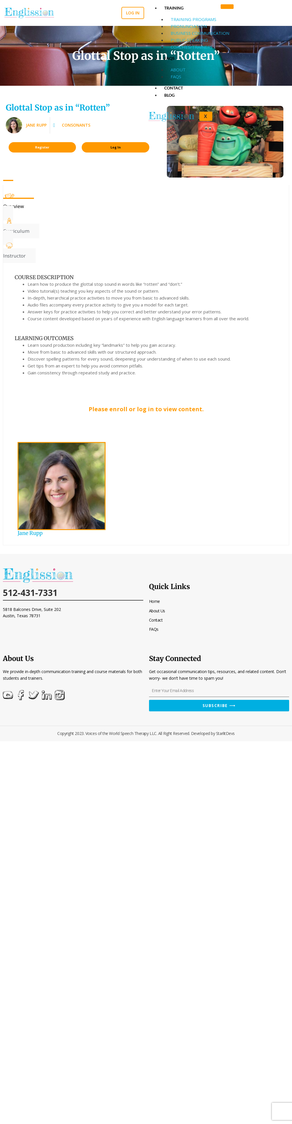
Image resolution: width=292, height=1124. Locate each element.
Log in (133, 13)
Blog (169, 95)
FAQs (169, 58)
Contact (173, 87)
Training (174, 7)
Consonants (76, 125)
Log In (115, 147)
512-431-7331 (30, 593)
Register (42, 147)
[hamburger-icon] (227, 6)
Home (154, 601)
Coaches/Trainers (192, 47)
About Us (157, 611)
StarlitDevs (225, 733)
